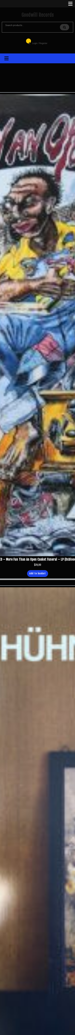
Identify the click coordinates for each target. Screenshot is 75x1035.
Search (64, 27)
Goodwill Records (37, 15)
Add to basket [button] (37, 573)
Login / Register (36, 41)
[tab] (70, 3)
